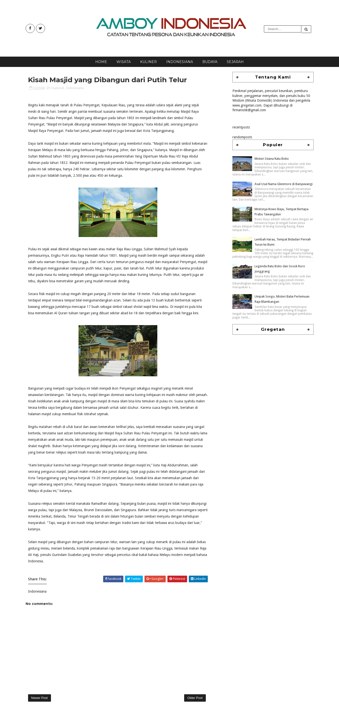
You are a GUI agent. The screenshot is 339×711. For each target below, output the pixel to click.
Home (101, 62)
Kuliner (148, 62)
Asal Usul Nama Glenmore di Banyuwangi (284, 184)
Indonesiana (179, 62)
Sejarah (235, 62)
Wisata (123, 62)
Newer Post (39, 698)
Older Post (194, 698)
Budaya (209, 62)
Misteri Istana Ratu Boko (272, 158)
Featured (57, 88)
